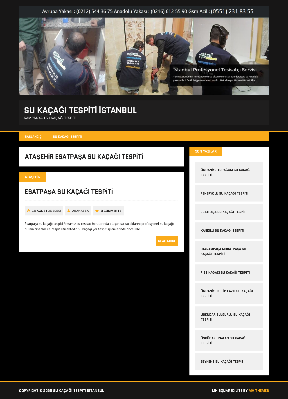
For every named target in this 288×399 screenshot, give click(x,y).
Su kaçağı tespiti (67, 136)
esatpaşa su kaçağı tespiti (69, 191)
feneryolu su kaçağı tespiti (224, 193)
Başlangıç (33, 136)
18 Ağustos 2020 (46, 210)
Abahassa (80, 210)
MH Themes (259, 390)
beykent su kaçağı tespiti (223, 361)
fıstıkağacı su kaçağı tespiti (225, 272)
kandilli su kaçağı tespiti (222, 230)
